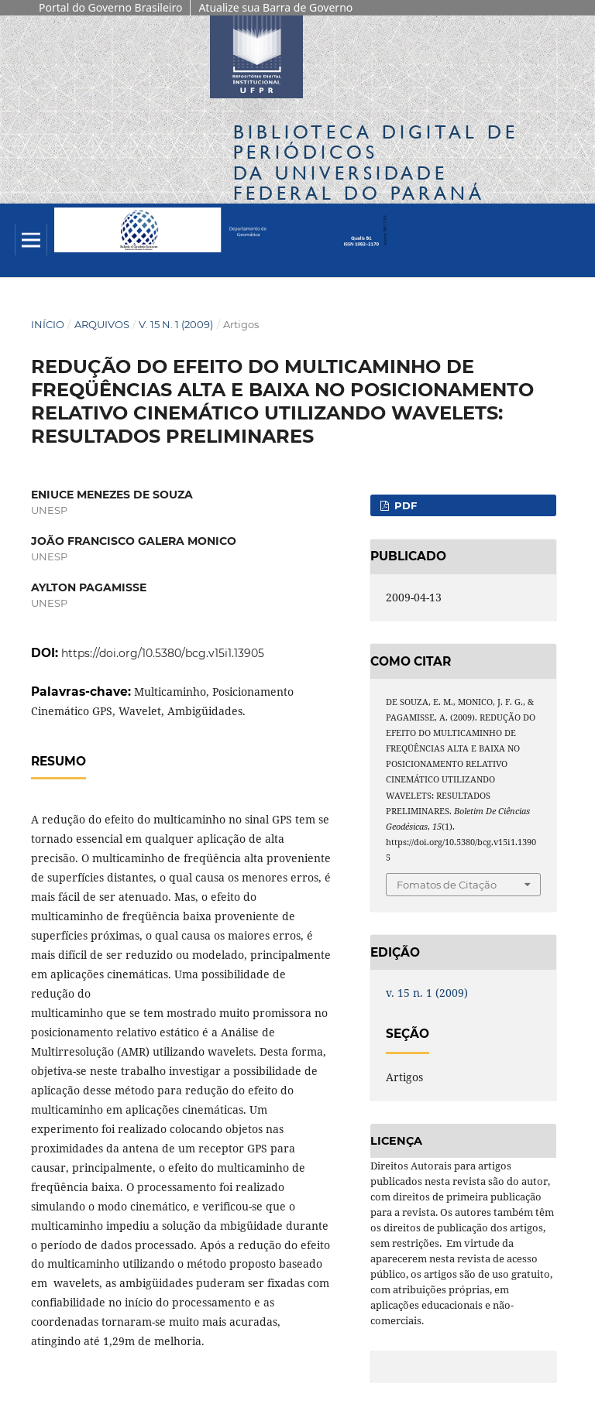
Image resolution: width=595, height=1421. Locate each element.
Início (47, 324)
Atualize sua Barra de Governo (275, 7)
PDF (404, 505)
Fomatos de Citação (447, 884)
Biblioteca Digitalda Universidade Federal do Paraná (375, 163)
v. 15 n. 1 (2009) (176, 324)
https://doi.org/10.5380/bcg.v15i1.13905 (162, 653)
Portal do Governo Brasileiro (110, 7)
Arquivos (101, 324)
